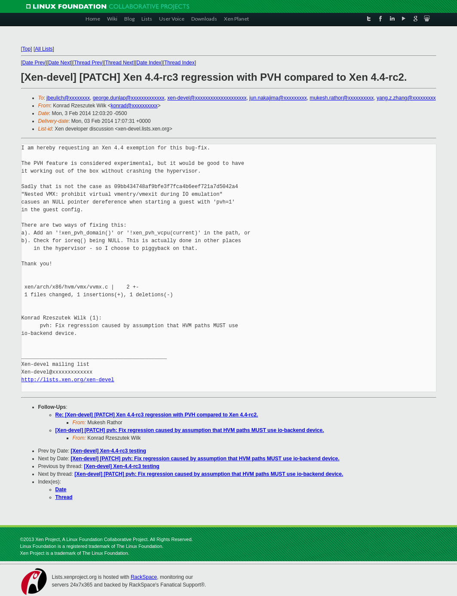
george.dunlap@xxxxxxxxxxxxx (129, 98)
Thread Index (179, 63)
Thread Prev (88, 63)
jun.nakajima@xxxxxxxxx (278, 98)
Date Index (148, 63)
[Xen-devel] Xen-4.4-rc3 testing (108, 451)
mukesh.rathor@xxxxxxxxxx (342, 98)
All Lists (43, 49)
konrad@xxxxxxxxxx (134, 106)
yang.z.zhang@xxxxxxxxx (406, 98)
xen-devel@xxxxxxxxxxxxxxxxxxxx (206, 98)
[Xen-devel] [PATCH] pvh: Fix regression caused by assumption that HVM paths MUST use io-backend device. (189, 430)
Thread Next (119, 63)
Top (26, 49)
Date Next (59, 63)
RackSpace (144, 577)
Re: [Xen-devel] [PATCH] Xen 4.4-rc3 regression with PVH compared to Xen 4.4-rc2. (156, 415)
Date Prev (33, 63)
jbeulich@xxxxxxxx (68, 98)
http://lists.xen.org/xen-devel (67, 379)
